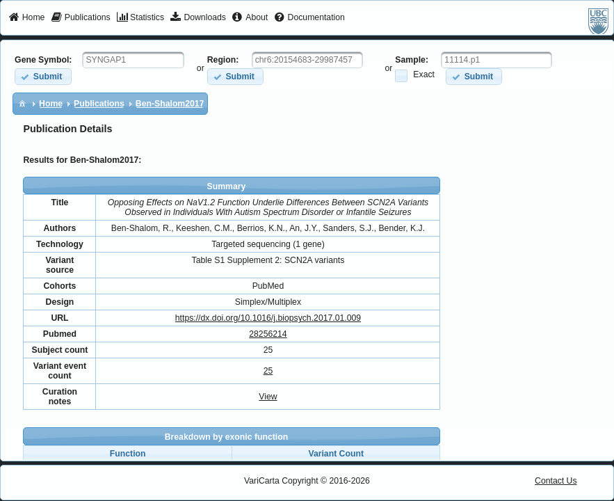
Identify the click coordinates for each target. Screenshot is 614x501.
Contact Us (556, 481)
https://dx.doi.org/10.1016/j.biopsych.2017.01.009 (268, 318)
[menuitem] (27, 18)
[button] (43, 76)
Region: (223, 60)
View (268, 396)
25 (268, 371)
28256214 (267, 334)
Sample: (411, 60)
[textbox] (133, 59)
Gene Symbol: (43, 60)
